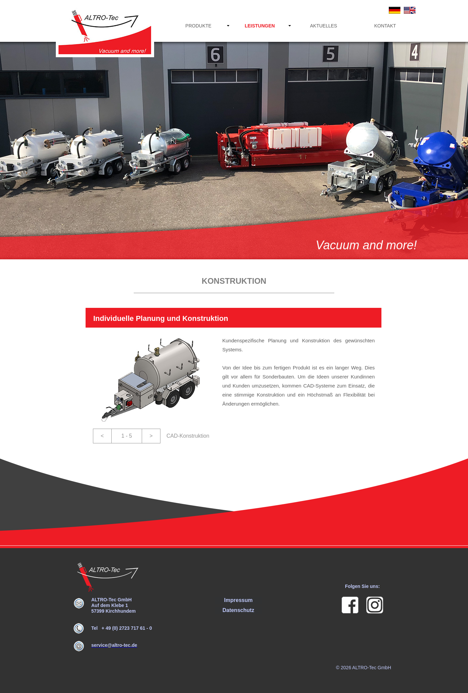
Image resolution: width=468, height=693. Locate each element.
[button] (102, 436)
